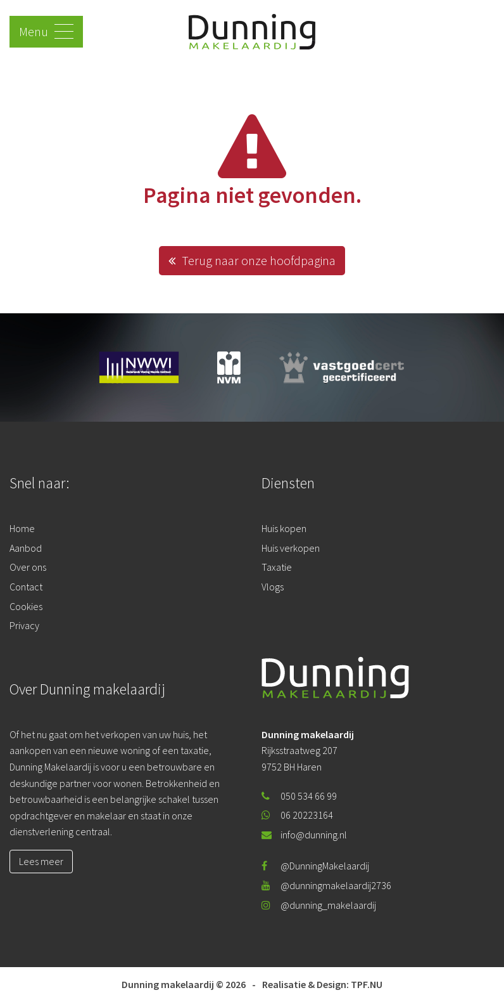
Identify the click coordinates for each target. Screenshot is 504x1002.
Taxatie (276, 567)
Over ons (27, 567)
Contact (25, 586)
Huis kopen (283, 528)
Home (22, 528)
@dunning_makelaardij (318, 905)
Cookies (25, 606)
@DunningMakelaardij (315, 865)
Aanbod (25, 548)
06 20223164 (297, 815)
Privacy (24, 625)
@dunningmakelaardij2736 (326, 885)
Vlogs (272, 586)
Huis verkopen (290, 548)
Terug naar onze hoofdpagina (252, 260)
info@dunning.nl (304, 834)
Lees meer (41, 861)
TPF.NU (366, 984)
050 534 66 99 (299, 796)
